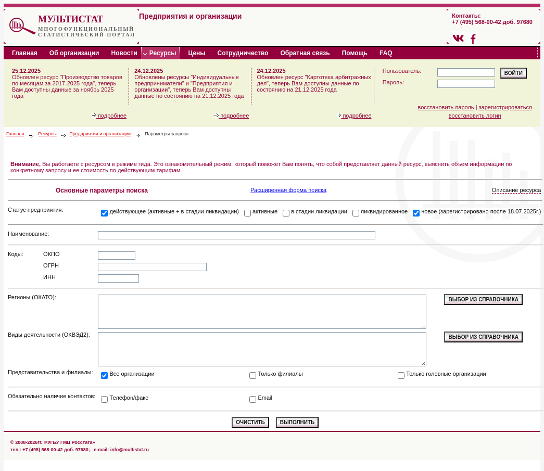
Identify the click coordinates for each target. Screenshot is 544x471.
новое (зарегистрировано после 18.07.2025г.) (481, 211)
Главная (15, 133)
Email (265, 397)
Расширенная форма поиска (288, 190)
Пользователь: (402, 71)
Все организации (131, 374)
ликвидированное (384, 211)
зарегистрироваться (505, 107)
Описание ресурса (516, 190)
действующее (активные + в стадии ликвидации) (174, 211)
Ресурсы (47, 133)
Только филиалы (280, 374)
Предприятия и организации (100, 133)
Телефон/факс (128, 397)
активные (264, 211)
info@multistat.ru (129, 449)
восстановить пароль (446, 107)
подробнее (109, 115)
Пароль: (393, 82)
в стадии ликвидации (319, 211)
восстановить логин (475, 115)
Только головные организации (446, 374)
